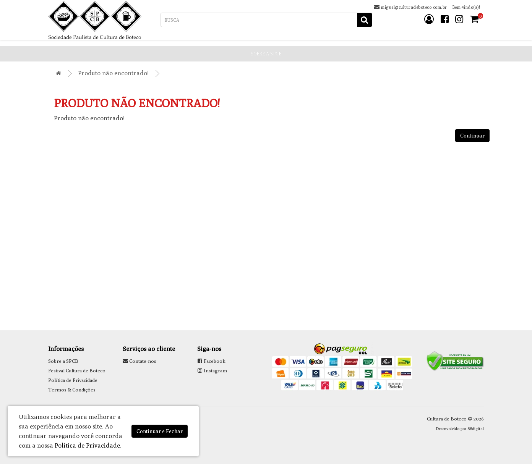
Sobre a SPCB (63, 361)
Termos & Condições (72, 389)
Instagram (212, 370)
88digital (475, 428)
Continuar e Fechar (159, 431)
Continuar (472, 136)
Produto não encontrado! (113, 73)
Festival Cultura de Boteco (76, 370)
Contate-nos (139, 361)
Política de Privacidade (72, 380)
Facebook (211, 361)
